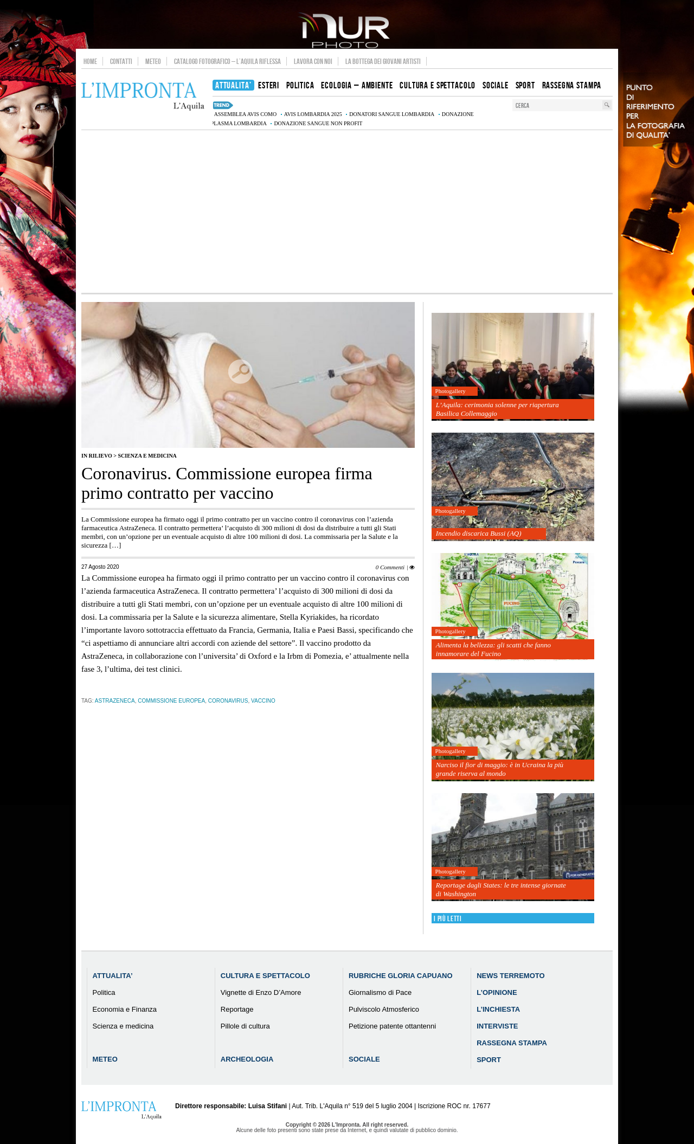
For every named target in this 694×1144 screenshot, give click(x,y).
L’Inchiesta (498, 1009)
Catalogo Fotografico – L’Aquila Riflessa (227, 61)
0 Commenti (390, 567)
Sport (489, 1060)
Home (90, 61)
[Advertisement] (347, 211)
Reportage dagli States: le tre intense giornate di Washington (501, 889)
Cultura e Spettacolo (265, 976)
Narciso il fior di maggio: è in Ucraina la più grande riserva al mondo (499, 769)
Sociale (364, 1059)
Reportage (237, 1009)
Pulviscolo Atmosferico (384, 1009)
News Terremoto (510, 976)
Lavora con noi (313, 61)
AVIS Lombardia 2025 (313, 114)
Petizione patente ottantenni (392, 1026)
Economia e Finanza (125, 1009)
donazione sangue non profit (318, 123)
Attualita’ (113, 976)
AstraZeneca (115, 701)
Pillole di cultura (245, 1026)
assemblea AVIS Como (245, 114)
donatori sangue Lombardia (391, 114)
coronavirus (228, 701)
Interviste (497, 1026)
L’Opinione (497, 992)
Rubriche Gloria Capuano (401, 976)
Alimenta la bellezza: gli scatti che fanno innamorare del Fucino (493, 649)
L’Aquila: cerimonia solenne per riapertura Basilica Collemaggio (497, 409)
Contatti (121, 61)
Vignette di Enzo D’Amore (261, 992)
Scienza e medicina (147, 456)
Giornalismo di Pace (380, 992)
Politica (104, 992)
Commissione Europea (171, 701)
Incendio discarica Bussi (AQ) (479, 533)
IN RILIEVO (96, 456)
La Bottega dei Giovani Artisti (383, 61)
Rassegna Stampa (512, 1043)
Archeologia (247, 1059)
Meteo (153, 61)
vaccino (263, 701)
